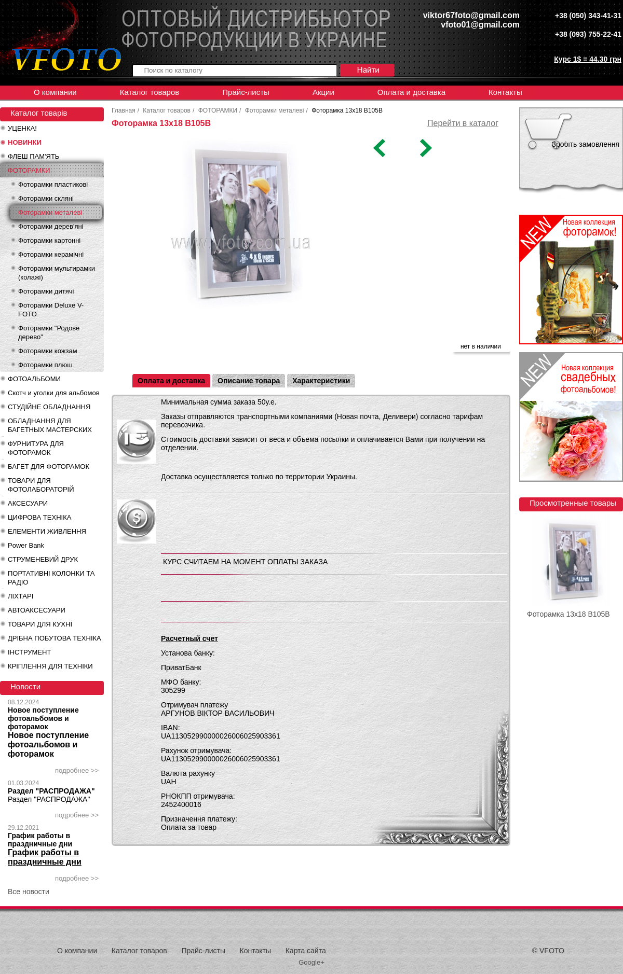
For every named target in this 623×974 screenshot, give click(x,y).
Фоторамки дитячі (46, 291)
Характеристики (321, 381)
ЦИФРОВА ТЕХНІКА (39, 517)
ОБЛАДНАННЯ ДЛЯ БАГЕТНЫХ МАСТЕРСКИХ (50, 425)
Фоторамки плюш (45, 365)
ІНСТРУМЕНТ (29, 652)
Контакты (505, 92)
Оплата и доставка (411, 92)
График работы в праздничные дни (40, 839)
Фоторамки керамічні (51, 254)
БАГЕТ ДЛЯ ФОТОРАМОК (48, 466)
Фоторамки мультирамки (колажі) (56, 273)
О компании (55, 92)
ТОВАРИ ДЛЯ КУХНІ (40, 624)
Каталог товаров (150, 92)
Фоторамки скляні (46, 198)
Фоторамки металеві (50, 212)
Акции (323, 92)
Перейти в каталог (462, 123)
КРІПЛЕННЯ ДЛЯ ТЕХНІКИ (50, 666)
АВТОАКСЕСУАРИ (36, 610)
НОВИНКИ (25, 142)
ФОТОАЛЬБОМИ (34, 379)
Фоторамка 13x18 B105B (568, 614)
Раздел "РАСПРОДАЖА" (51, 791)
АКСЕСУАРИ (28, 503)
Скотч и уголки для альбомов (54, 393)
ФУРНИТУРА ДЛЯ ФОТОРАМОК (36, 448)
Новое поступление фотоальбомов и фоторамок (43, 718)
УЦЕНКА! (22, 128)
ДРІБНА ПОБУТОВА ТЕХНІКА (54, 638)
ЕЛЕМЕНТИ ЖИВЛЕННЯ (47, 531)
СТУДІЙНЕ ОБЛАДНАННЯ (49, 407)
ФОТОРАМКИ (29, 170)
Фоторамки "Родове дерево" (48, 332)
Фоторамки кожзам (47, 351)
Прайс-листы (245, 92)
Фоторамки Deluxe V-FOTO (51, 309)
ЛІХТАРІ (20, 596)
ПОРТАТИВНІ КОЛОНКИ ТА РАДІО (51, 577)
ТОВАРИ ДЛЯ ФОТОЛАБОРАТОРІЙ (41, 485)
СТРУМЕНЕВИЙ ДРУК (43, 559)
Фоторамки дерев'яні (51, 226)
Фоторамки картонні (49, 240)
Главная (124, 110)
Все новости (28, 891)
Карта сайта (306, 951)
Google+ (311, 962)
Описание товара (249, 381)
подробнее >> (77, 770)
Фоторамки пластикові (53, 184)
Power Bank (26, 545)
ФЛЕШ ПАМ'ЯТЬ (33, 156)
